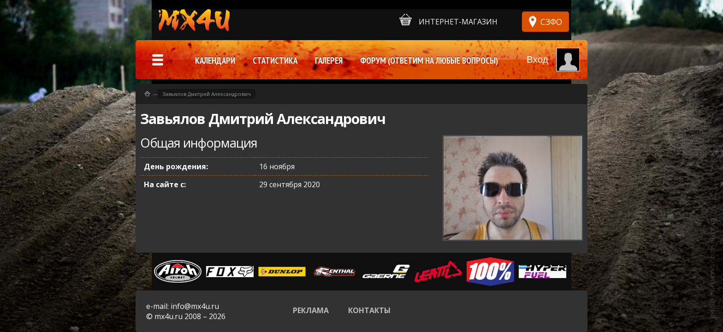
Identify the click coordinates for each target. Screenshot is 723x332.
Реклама (311, 310)
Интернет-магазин (448, 20)
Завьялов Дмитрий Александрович (206, 93)
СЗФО (551, 21)
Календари (215, 60)
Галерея (329, 60)
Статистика (275, 60)
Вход (537, 59)
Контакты (369, 310)
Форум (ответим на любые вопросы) (429, 60)
